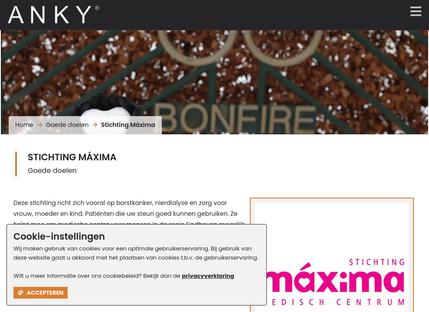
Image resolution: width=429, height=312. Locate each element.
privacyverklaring (208, 276)
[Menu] (413, 12)
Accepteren (40, 293)
